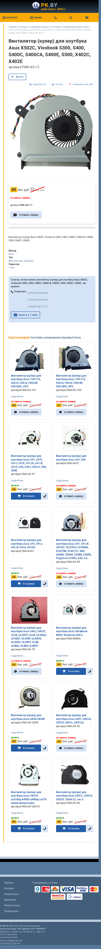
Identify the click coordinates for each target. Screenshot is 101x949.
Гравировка (11, 911)
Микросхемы (12, 905)
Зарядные (10, 899)
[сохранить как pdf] (80, 84)
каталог (10, 17)
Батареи (9, 888)
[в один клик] (45, 496)
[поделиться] (37, 84)
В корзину (28, 496)
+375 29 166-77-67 (37, 306)
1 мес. (12, 267)
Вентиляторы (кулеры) (21, 260)
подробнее (17, 396)
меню (36, 17)
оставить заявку (28, 214)
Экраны (9, 882)
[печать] (57, 84)
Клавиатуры (11, 894)
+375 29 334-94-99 (37, 293)
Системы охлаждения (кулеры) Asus (70, 27)
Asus (11, 254)
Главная (12, 27)
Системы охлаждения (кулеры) (34, 27)
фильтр (20, 76)
